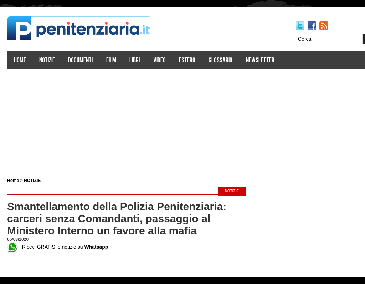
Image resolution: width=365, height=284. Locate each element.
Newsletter (260, 61)
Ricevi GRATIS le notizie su (57, 247)
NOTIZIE (32, 180)
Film (111, 61)
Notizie (47, 61)
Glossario (220, 61)
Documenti (80, 61)
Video (159, 61)
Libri (134, 61)
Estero (187, 61)
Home (20, 61)
